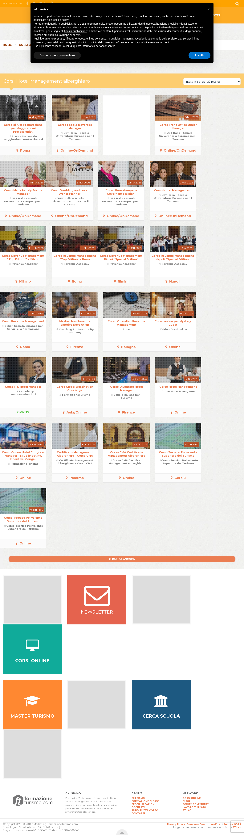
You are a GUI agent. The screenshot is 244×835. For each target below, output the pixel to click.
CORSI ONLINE (192, 798)
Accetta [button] (199, 55)
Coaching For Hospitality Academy (76, 331)
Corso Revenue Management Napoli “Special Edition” (173, 257)
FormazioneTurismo (76, 394)
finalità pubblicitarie (75, 31)
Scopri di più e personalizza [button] (57, 55)
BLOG (186, 801)
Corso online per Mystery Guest (173, 323)
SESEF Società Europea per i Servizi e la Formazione (24, 327)
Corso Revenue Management (23, 321)
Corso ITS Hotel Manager (23, 386)
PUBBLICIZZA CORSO (145, 810)
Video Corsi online (174, 329)
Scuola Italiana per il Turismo (128, 396)
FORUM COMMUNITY (196, 804)
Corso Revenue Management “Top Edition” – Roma (75, 257)
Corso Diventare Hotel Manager (126, 388)
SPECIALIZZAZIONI (143, 804)
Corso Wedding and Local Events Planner (69, 192)
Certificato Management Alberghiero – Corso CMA (75, 454)
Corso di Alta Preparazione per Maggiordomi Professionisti (23, 128)
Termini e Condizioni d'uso (204, 824)
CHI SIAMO (138, 798)
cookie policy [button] (60, 19)
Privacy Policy (176, 824)
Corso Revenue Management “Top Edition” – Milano (23, 257)
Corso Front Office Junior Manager (178, 126)
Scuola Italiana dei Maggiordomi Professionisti (23, 138)
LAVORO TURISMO (194, 807)
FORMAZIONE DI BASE (145, 801)
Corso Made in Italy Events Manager (23, 192)
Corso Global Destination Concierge (75, 388)
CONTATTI (138, 813)
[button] (208, 9)
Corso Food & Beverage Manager (75, 126)
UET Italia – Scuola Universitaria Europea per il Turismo (75, 136)
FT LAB (187, 810)
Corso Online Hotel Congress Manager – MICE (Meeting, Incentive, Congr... (23, 456)
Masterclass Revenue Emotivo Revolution (74, 323)
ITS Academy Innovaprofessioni (23, 393)
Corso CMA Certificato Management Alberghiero (126, 454)
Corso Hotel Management (173, 190)
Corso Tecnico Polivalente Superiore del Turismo (178, 454)
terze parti (93, 23)
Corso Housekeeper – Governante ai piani (121, 192)
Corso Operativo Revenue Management (126, 323)
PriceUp (128, 329)
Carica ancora (122, 558)
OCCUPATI (138, 807)
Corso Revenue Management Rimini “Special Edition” (121, 257)
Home (7, 45)
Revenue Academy (25, 263)
